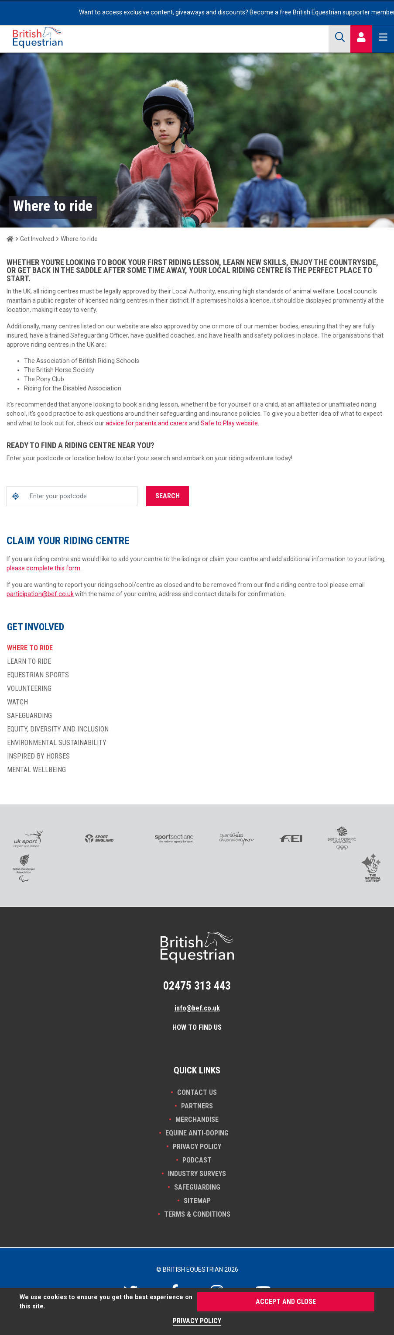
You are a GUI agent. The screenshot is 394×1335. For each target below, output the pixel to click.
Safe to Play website (229, 423)
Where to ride (30, 648)
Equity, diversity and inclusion (58, 729)
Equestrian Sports (38, 675)
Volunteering (29, 688)
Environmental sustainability (56, 742)
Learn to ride (29, 661)
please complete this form (43, 568)
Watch (17, 702)
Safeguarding (29, 715)
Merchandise (197, 1119)
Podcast (197, 1160)
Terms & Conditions (197, 1214)
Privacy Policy (197, 1146)
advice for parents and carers (147, 423)
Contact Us (197, 1092)
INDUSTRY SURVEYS (197, 1173)
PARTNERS (197, 1106)
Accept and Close (286, 1301)
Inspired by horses (38, 756)
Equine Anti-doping (197, 1133)
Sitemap (197, 1201)
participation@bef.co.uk (40, 593)
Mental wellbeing (36, 769)
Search (167, 496)
